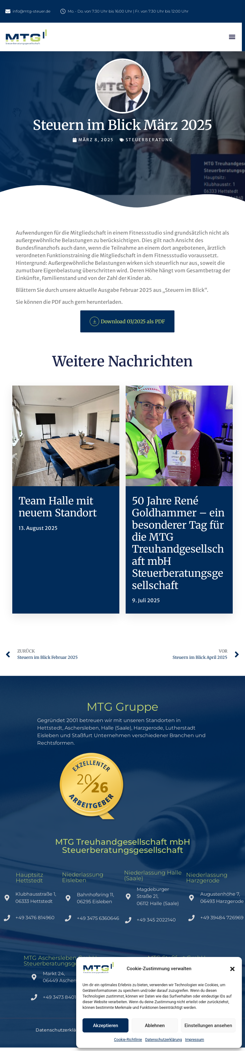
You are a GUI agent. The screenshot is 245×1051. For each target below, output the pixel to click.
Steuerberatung (149, 139)
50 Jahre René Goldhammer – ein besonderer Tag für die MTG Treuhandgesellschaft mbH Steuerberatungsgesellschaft (178, 543)
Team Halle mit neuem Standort (58, 507)
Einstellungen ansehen (208, 1025)
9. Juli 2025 (146, 600)
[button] (232, 969)
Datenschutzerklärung (163, 1039)
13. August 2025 (38, 528)
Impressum (194, 1039)
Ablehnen (155, 1025)
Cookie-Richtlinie (128, 1039)
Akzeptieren (105, 1025)
